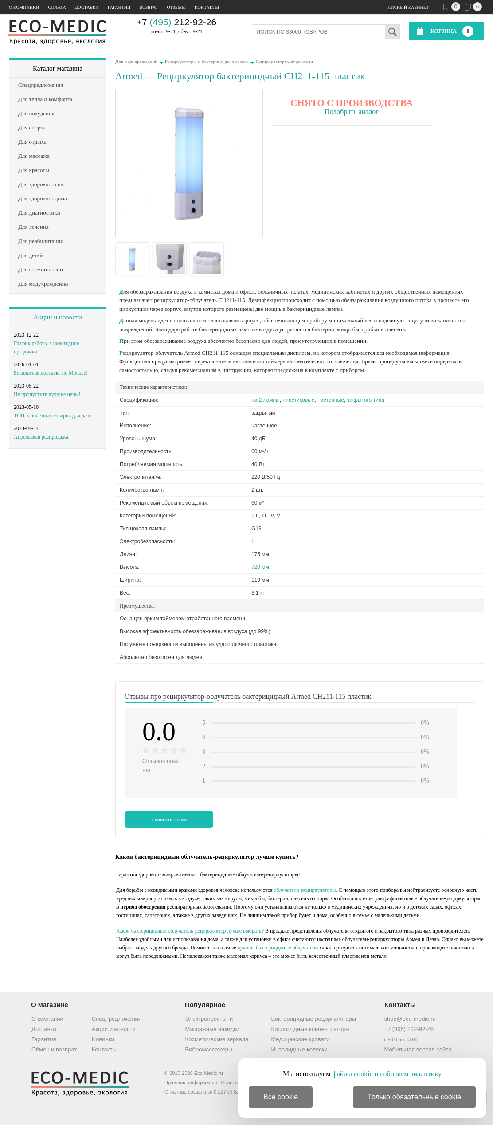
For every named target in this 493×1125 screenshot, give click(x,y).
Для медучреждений (136, 61)
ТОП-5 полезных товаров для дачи (53, 415)
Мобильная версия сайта (417, 1049)
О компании (24, 7)
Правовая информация (190, 1082)
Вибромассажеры (209, 1049)
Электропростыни (209, 1018)
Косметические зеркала (217, 1039)
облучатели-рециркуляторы (305, 890)
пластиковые (298, 400)
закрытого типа (365, 400)
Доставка (87, 7)
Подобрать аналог (352, 111)
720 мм (260, 567)
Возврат (148, 7)
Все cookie (280, 1097)
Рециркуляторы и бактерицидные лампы (207, 61)
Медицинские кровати (300, 1039)
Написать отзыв (169, 819)
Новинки (103, 1039)
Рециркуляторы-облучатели (284, 61)
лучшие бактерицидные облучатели (278, 948)
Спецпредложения (116, 1018)
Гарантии (119, 7)
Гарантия (43, 1039)
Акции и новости (57, 317)
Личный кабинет (408, 7)
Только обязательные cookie (414, 1097)
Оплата (57, 7)
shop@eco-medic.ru (410, 1018)
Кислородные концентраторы (310, 1029)
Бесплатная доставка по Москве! (51, 373)
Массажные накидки (212, 1029)
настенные (330, 400)
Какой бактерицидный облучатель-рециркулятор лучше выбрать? (190, 931)
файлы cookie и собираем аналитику (387, 1074)
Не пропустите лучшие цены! (47, 394)
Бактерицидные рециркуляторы (313, 1018)
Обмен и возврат (54, 1049)
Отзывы (176, 7)
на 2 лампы (265, 400)
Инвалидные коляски (299, 1049)
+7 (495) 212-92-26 (409, 1029)
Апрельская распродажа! (42, 437)
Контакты (207, 7)
